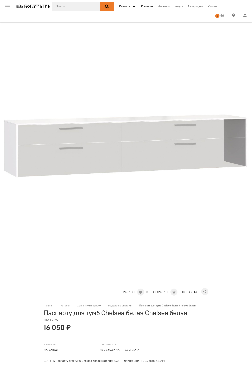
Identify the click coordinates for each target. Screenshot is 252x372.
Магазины (164, 6)
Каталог (65, 306)
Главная (48, 306)
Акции (179, 6)
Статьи (212, 6)
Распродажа (195, 6)
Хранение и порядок (89, 306)
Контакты (147, 6)
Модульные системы (120, 306)
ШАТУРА (51, 320)
